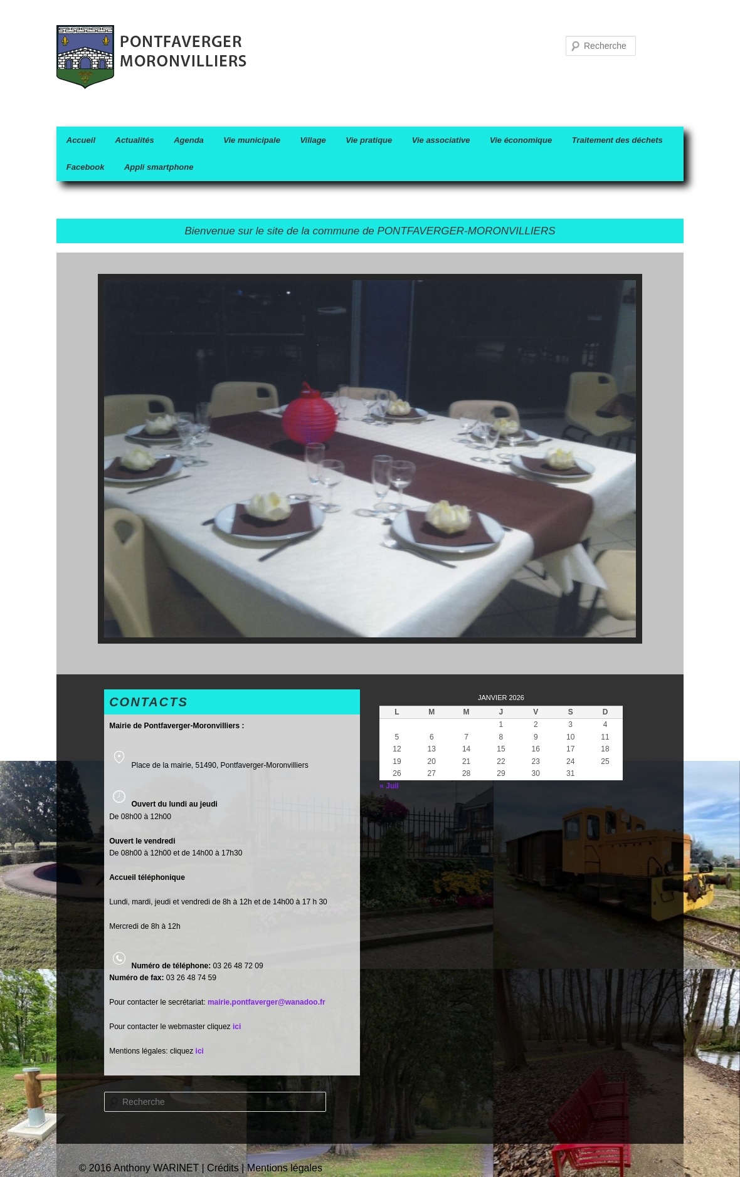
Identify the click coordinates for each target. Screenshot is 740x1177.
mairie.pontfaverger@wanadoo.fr (266, 1002)
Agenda (189, 140)
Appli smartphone (159, 167)
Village (312, 140)
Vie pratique (369, 140)
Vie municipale (251, 140)
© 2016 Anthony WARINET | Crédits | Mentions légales (200, 1168)
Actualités (134, 140)
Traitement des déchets (617, 140)
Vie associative (441, 140)
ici (200, 1051)
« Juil (389, 786)
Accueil (80, 140)
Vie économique (521, 140)
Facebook (85, 167)
